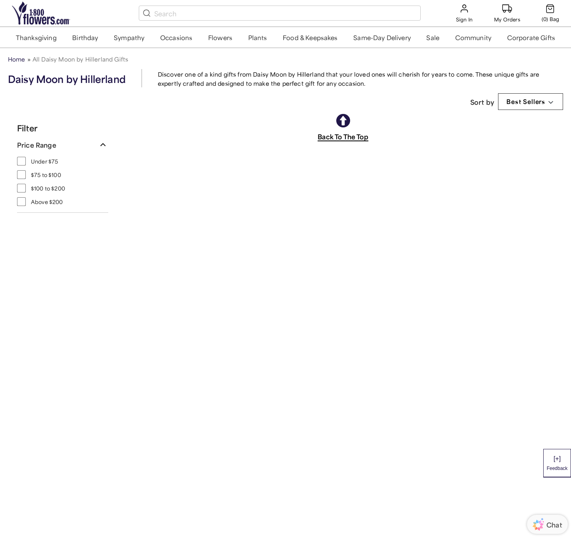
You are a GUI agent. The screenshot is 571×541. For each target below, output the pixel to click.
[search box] (285, 13)
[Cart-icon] (550, 13)
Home (16, 58)
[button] (36, 37)
